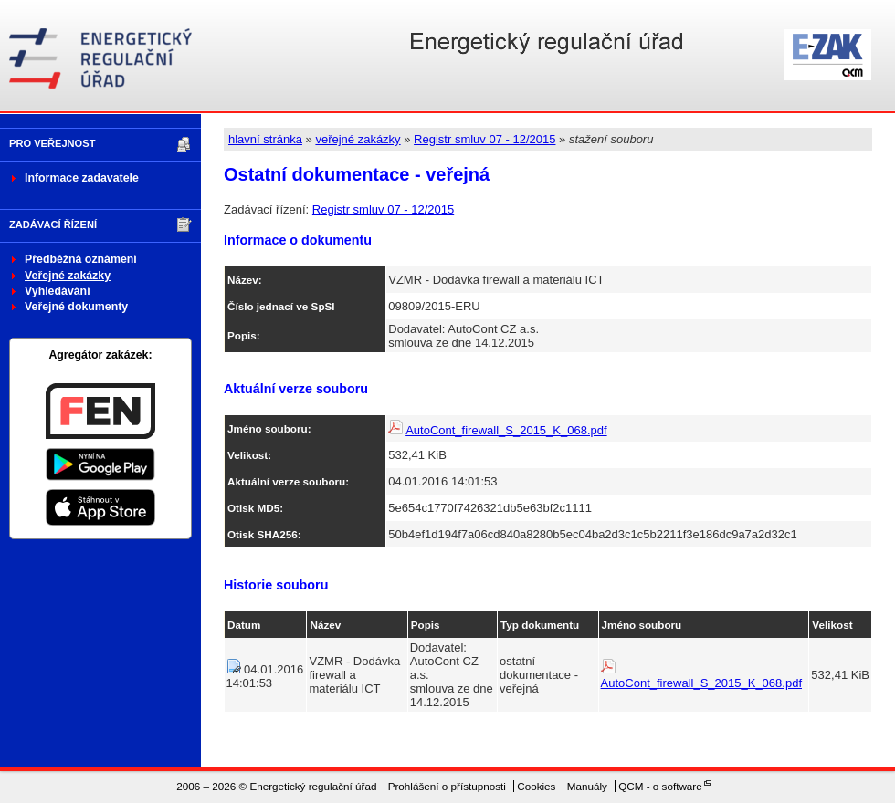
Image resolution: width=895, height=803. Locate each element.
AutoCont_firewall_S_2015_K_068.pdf (505, 430)
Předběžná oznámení (81, 259)
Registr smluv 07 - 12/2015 (484, 139)
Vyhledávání (57, 291)
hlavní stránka (265, 139)
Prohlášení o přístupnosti (447, 786)
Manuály (587, 786)
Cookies (536, 786)
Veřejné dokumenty (76, 306)
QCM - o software (660, 786)
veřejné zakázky (357, 139)
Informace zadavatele (82, 178)
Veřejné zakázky (68, 275)
